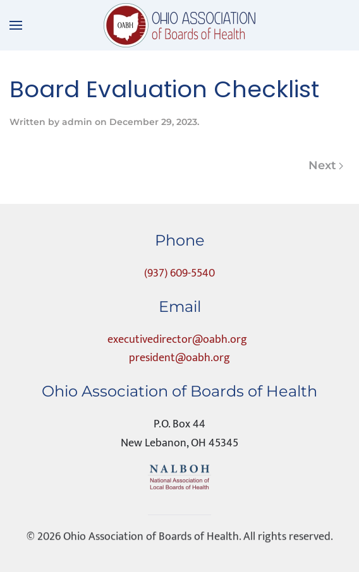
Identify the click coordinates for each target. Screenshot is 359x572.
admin (77, 122)
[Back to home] (179, 25)
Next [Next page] (326, 165)
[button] (15, 25)
